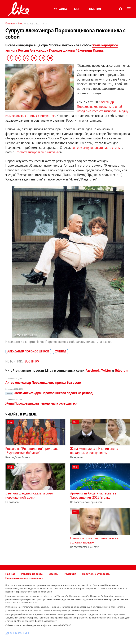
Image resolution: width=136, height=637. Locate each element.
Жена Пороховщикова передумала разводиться (41, 403)
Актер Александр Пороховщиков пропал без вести (43, 382)
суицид (60, 351)
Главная (10, 23)
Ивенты (53, 574)
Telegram (121, 370)
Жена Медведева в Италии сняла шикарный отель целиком (94, 450)
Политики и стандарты (96, 574)
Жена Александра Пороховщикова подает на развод (49, 393)
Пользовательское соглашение (24, 578)
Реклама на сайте (32, 574)
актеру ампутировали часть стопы (96, 147)
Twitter (106, 370)
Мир (77, 9)
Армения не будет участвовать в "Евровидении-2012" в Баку (93, 495)
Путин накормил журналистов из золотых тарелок (94, 540)
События (94, 9)
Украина (60, 9)
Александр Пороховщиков (28, 351)
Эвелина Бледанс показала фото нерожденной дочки (29, 495)
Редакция (70, 574)
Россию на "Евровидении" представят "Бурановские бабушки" (32, 450)
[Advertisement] (34, 532)
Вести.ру (32, 361)
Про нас (10, 574)
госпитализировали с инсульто (38, 152)
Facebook (92, 370)
